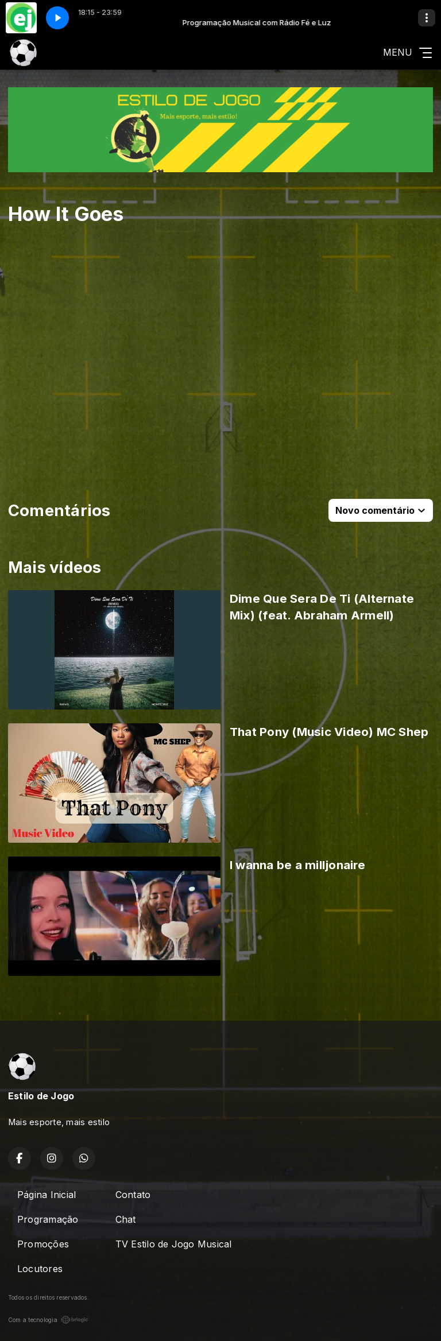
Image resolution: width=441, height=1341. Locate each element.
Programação (48, 1219)
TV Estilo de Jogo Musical (173, 1244)
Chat (125, 1219)
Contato (133, 1194)
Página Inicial (46, 1194)
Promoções (43, 1244)
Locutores (40, 1268)
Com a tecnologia (48, 1320)
